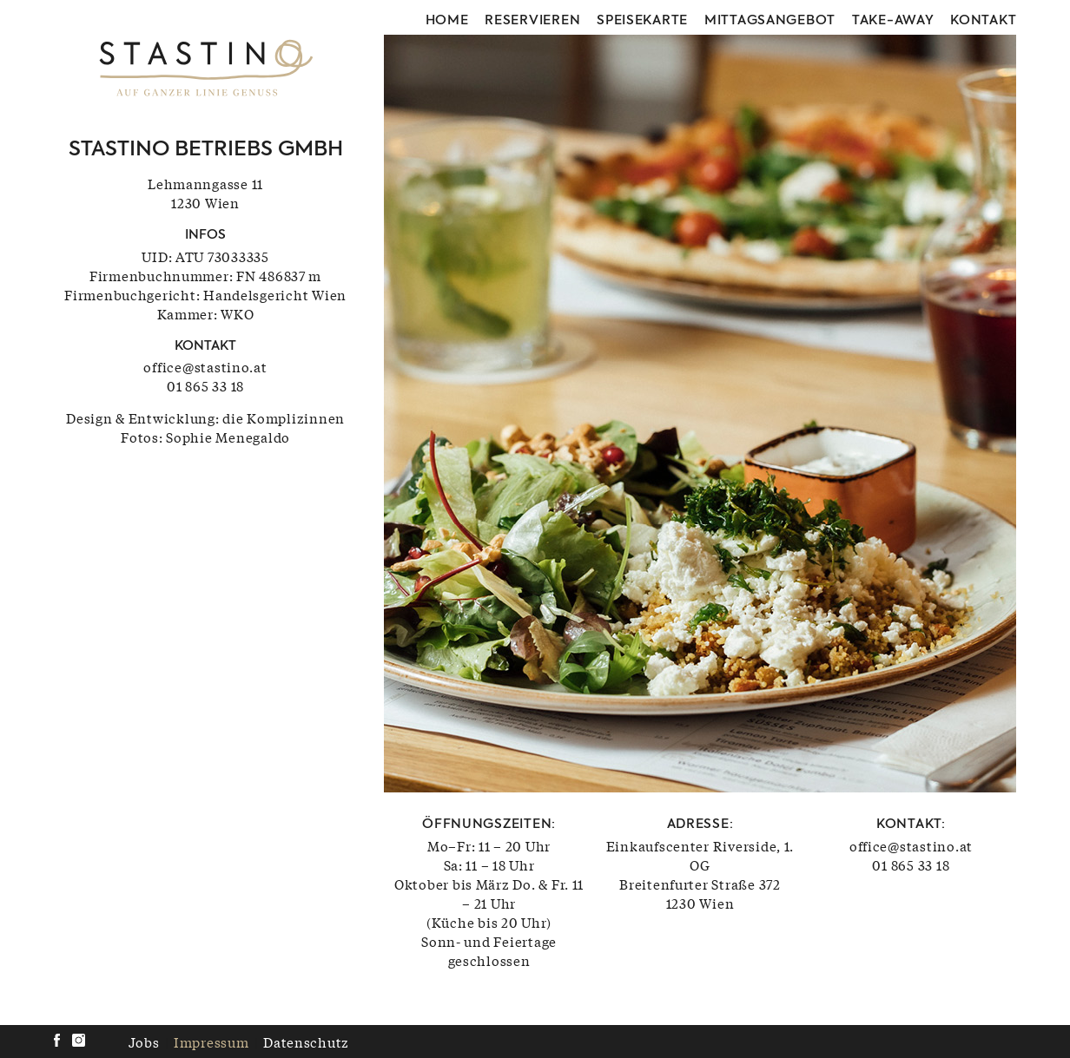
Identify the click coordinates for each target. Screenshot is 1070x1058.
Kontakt (983, 21)
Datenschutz (306, 1041)
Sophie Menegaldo (228, 436)
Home (447, 21)
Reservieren (532, 21)
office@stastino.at (205, 366)
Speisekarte (642, 21)
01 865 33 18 (205, 385)
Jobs (144, 1041)
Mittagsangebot (770, 21)
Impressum (211, 1041)
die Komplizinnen (283, 417)
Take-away (893, 21)
